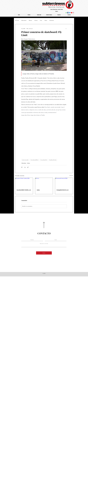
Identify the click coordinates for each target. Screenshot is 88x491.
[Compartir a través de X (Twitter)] (24, 167)
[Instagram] (73, 12)
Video (45, 20)
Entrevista (52, 20)
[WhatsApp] (66, 12)
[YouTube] (71, 12)
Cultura (35, 20)
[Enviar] (44, 253)
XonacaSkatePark (43, 160)
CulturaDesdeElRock (34, 160)
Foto (41, 20)
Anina (38, 190)
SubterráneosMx (25, 160)
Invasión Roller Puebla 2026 (24, 190)
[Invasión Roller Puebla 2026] (24, 183)
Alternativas (23, 20)
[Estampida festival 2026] (64, 183)
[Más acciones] (66, 28)
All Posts (17, 20)
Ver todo (71, 175)
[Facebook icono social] (68, 12)
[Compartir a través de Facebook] (21, 167)
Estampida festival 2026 (62, 190)
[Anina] (44, 183)
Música (30, 20)
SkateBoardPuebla (52, 160)
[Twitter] (69, 12)
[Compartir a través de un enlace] (27, 167)
